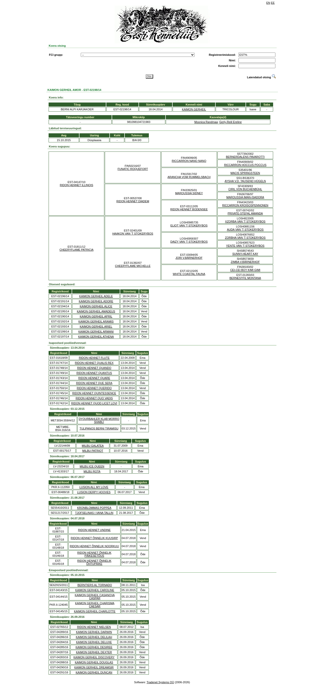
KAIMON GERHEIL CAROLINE (94, 590)
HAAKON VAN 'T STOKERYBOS (132, 233)
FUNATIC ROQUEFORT (132, 168)
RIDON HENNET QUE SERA (94, 383)
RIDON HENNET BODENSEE (189, 209)
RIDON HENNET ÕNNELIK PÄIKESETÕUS (94, 554)
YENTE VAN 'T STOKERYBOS (245, 245)
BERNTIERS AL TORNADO (94, 585)
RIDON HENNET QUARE (94, 377)
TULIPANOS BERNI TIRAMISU (98, 428)
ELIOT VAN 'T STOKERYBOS (189, 225)
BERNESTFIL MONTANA (245, 278)
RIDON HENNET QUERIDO (94, 388)
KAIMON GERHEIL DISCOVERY (93, 657)
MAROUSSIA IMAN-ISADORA (245, 197)
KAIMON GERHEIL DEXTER (94, 652)
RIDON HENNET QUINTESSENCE (94, 393)
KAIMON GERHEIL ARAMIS (96, 321)
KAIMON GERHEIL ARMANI (96, 331)
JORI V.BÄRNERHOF (188, 257)
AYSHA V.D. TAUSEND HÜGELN (245, 181)
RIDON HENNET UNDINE (94, 529)
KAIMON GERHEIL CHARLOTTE (94, 611)
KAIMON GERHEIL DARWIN (94, 631)
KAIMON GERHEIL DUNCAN (94, 672)
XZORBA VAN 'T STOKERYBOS (245, 221)
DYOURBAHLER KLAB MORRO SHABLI (99, 420)
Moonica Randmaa (206, 121)
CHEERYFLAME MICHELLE (132, 265)
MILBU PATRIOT (92, 450)
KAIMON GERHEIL (194, 109)
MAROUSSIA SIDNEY (189, 193)
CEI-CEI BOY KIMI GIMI (245, 269)
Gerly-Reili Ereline (230, 121)
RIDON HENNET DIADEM (132, 201)
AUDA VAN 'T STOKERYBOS (245, 229)
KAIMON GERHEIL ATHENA (96, 336)
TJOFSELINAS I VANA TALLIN (94, 512)
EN (268, 2)
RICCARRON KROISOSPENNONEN (245, 205)
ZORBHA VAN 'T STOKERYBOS (245, 237)
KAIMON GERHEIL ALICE (96, 306)
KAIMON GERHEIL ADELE (96, 296)
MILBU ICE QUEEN (92, 466)
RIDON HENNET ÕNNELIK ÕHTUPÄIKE (94, 562)
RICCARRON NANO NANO (189, 160)
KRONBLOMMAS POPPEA (94, 507)
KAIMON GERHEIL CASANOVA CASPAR (95, 597)
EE (273, 2)
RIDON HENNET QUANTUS (94, 372)
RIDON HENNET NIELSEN (94, 626)
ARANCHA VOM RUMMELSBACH (189, 177)
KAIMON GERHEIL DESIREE (93, 647)
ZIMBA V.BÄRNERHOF (245, 261)
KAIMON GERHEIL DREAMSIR (94, 667)
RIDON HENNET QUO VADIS (94, 398)
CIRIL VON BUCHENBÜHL (245, 189)
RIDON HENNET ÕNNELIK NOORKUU (94, 546)
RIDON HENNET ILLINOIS (76, 185)
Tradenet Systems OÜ (160, 682)
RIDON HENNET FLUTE (94, 357)
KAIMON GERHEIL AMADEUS (96, 311)
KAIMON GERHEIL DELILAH (94, 637)
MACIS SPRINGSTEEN (245, 172)
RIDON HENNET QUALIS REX (94, 362)
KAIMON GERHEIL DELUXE (94, 642)
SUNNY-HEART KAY (245, 253)
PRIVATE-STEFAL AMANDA (245, 213)
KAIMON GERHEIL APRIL (96, 316)
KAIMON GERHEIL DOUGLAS (94, 662)
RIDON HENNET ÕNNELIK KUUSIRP (94, 538)
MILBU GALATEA (93, 445)
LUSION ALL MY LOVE (93, 487)
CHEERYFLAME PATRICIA (76, 249)
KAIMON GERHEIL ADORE (96, 301)
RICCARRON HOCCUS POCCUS (245, 164)
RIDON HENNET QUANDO (94, 367)
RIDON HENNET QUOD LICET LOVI (94, 403)
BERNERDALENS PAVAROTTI (245, 156)
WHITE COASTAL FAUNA (189, 273)
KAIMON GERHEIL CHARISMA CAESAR (94, 605)
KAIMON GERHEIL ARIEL (96, 326)
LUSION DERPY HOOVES (94, 492)
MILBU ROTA (92, 471)
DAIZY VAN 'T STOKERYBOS (189, 241)
